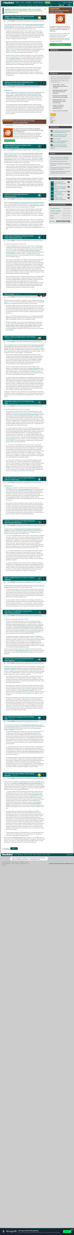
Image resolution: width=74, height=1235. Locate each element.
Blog (28, 863)
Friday (43, 854)
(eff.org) (17, 294)
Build (24, 5)
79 (43, 718)
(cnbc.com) (25, 522)
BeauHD (13, 20)
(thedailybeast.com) (21, 660)
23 (43, 338)
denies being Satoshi (17, 837)
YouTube (35, 325)
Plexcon (34, 677)
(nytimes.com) (15, 775)
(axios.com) (20, 196)
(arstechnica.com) (29, 18)
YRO (51, 5)
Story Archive (8, 862)
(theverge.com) (9, 338)
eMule (52, 215)
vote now (53, 114)
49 (43, 478)
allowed (33, 532)
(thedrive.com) (25, 613)
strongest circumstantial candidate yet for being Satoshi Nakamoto (27, 783)
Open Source (42, 5)
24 (43, 195)
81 (43, 774)
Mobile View (23, 863)
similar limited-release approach (36, 205)
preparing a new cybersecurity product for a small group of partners (29, 202)
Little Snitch (8, 487)
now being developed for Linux (26, 489)
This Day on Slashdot (56, 178)
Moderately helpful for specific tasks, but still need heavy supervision (59, 92)
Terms (26, 862)
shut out (26, 530)
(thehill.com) (11, 718)
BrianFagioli (7, 90)
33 (43, 521)
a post (28, 837)
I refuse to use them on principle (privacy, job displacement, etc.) (57, 107)
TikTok (25, 325)
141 (44, 295)
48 (43, 578)
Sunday (34, 854)
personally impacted (34, 751)
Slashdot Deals (54, 50)
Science (47, 5)
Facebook (30, 325)
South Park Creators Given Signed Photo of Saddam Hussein (60, 188)
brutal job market (10, 438)
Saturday (39, 854)
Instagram (21, 325)
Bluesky (7, 325)
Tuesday (26, 854)
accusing (12, 92)
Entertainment (29, 5)
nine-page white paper (37, 794)
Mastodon (12, 325)
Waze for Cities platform (34, 368)
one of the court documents (31, 631)
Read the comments (60, 119)
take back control (10, 329)
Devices (20, 5)
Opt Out (4, 865)
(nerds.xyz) (28, 84)
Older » (14, 848)
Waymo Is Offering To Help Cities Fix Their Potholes (20, 337)
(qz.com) (22, 147)
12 (43, 17)
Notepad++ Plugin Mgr (56, 211)
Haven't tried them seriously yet (59, 110)
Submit (47, 2)
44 (43, 612)
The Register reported (15, 58)
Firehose (52, 153)
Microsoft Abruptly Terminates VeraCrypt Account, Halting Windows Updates (59, 146)
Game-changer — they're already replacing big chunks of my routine (59, 86)
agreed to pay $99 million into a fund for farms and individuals (27, 625)
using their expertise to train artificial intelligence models (26, 414)
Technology (35, 5)
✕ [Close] (72, 1230)
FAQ (3, 862)
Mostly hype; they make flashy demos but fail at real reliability (59, 96)
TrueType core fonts (55, 208)
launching (11, 345)
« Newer (6, 848)
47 (43, 237)
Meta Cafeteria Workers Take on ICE (59, 161)
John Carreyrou (23, 781)
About (12, 863)
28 (43, 83)
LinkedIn (17, 325)
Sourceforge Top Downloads (57, 204)
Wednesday (20, 854)
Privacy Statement (6, 863)
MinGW (52, 218)
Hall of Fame (15, 862)
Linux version (11, 497)
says (41, 489)
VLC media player (55, 213)
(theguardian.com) (13, 403)
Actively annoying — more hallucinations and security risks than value (58, 101)
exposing (23, 787)
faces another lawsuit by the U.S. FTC (24, 650)
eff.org (40, 325)
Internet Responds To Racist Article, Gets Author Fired (60, 183)
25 (43, 402)
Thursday (47, 854)
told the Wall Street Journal (27, 690)
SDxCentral (16, 35)
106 (44, 659)
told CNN (26, 765)
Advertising (21, 862)
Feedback (17, 863)
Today (15, 854)
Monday (30, 854)
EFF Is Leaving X (10, 294)
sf (63, 221)
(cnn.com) (26, 238)
